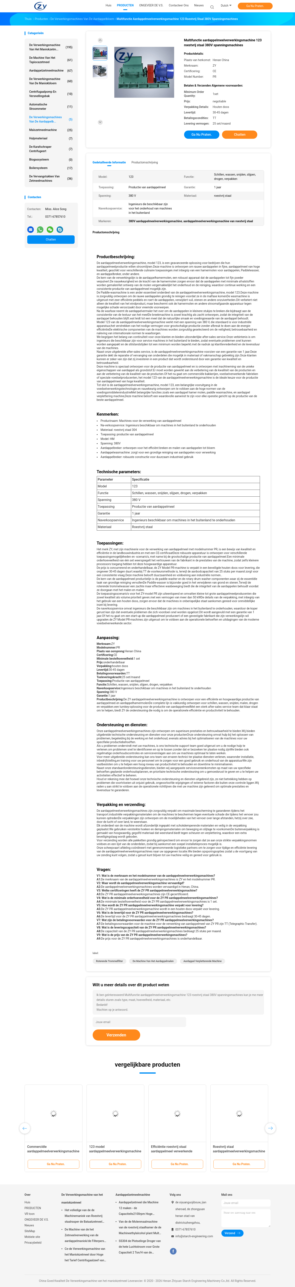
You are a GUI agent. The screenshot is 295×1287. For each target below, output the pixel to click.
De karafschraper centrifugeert (51, 149)
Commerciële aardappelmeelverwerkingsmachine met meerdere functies (53, 1151)
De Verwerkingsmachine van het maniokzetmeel (82, 1198)
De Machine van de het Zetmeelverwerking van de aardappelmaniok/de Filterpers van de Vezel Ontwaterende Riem (86, 1236)
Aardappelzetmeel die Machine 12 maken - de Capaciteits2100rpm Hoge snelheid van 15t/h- (138, 1209)
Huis (27, 1202)
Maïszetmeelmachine (51, 130)
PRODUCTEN (33, 1208)
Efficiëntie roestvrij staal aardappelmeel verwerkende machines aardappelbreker (171, 1151)
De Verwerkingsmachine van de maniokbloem (51, 81)
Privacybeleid (33, 1242)
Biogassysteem (51, 160)
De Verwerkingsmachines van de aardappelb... (51, 119)
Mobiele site (32, 1236)
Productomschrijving (145, 162)
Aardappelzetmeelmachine (51, 71)
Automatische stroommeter (51, 106)
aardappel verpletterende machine (202, 961)
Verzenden (116, 1035)
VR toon (30, 1213)
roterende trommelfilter (109, 961)
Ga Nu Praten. (255, 6)
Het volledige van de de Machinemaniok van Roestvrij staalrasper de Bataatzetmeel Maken (84, 1216)
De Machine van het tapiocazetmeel (51, 60)
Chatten (51, 239)
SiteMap (30, 1231)
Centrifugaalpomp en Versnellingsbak (51, 94)
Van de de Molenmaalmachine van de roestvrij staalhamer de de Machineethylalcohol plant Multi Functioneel (140, 1228)
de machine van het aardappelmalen (153, 961)
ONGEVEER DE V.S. (37, 1219)
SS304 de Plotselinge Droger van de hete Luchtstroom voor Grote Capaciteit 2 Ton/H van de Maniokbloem (140, 1247)
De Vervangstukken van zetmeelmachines (51, 178)
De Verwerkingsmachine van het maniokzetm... (51, 47)
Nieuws (29, 1225)
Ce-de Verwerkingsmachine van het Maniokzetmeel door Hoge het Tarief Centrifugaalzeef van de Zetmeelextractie (85, 1255)
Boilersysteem (51, 168)
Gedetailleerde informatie (109, 162)
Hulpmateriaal (51, 138)
